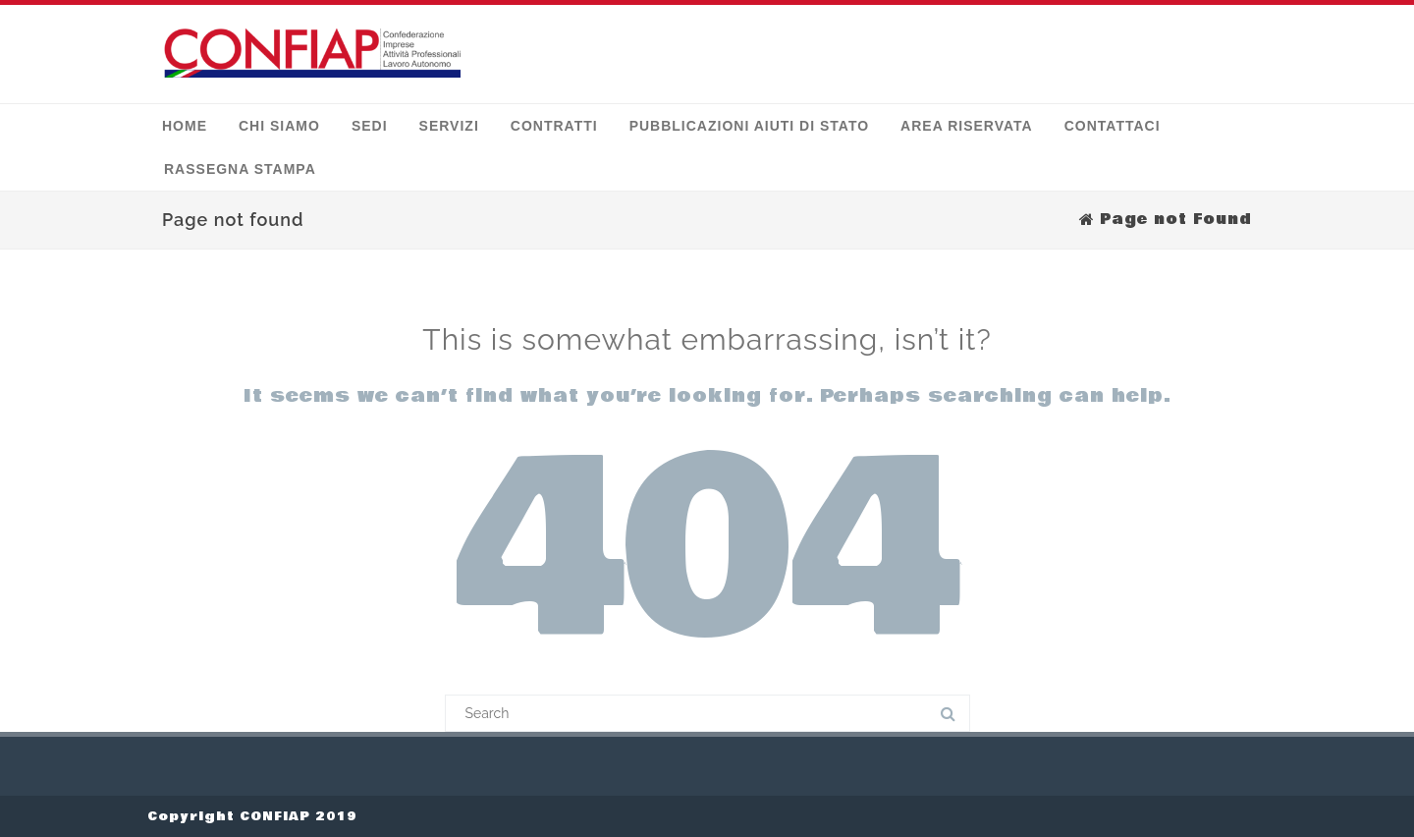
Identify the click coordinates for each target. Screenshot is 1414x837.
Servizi (449, 126)
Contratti (554, 126)
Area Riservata (966, 126)
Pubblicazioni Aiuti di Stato (749, 126)
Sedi (370, 126)
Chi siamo (279, 126)
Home (184, 126)
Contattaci (1112, 126)
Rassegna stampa (240, 169)
